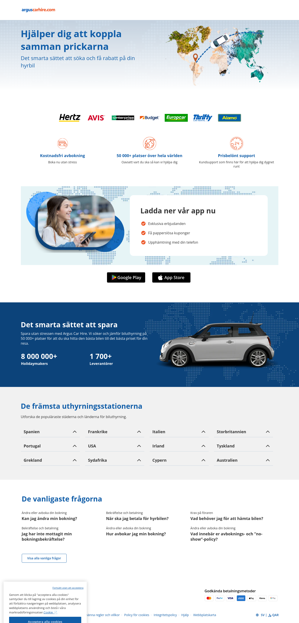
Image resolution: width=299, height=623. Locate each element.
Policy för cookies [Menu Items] (136, 615)
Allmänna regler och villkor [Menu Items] (100, 615)
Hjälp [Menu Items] (185, 615)
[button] (50, 431)
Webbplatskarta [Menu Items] (204, 615)
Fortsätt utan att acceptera (67, 612)
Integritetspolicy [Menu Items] (165, 615)
